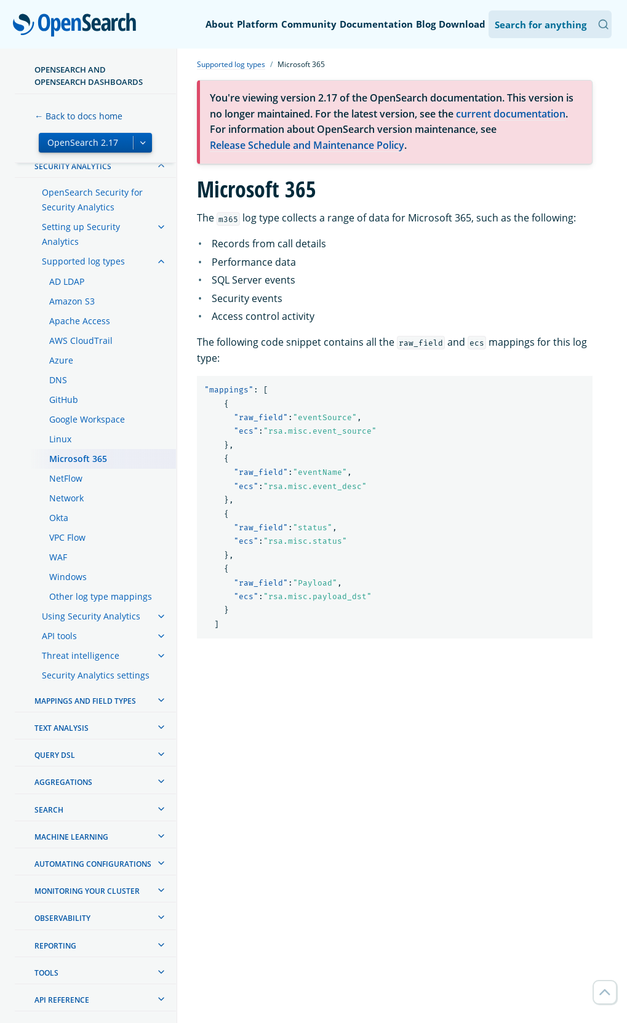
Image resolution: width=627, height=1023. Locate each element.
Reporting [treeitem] (55, 946)
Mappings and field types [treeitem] (85, 701)
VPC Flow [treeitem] (67, 537)
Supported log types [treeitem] (83, 261)
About (220, 24)
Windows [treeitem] (68, 577)
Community (309, 24)
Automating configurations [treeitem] (92, 864)
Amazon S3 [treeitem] (72, 301)
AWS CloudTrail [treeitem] (81, 340)
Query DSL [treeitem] (54, 755)
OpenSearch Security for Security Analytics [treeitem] (92, 199)
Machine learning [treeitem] (71, 837)
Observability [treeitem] (62, 918)
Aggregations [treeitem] (63, 782)
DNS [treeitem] (58, 380)
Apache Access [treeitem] (79, 321)
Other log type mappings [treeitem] (100, 596)
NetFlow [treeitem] (65, 478)
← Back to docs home (78, 116)
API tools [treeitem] (59, 636)
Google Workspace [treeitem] (87, 419)
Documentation (376, 24)
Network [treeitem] (66, 498)
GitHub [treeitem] (63, 399)
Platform (257, 24)
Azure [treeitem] (61, 360)
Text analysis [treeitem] (61, 728)
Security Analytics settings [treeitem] (96, 675)
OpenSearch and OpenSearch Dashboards (88, 75)
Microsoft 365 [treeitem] (78, 458)
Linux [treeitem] (60, 439)
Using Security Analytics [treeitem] (91, 616)
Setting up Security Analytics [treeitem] (81, 234)
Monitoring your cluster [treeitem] (87, 891)
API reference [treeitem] (61, 1000)
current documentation (510, 114)
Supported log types (231, 64)
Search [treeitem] (48, 810)
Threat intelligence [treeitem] (80, 655)
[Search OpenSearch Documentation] (550, 24)
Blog (426, 24)
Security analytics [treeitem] (72, 166)
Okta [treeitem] (58, 517)
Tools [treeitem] (46, 973)
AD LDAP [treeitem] (66, 281)
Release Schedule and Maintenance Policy (307, 145)
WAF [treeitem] (58, 557)
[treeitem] (161, 165)
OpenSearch (78, 26)
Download (462, 24)
